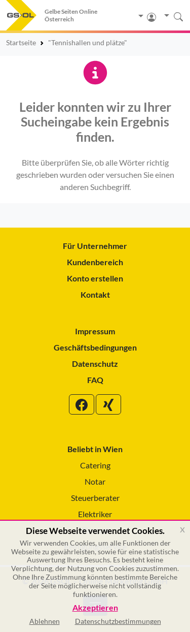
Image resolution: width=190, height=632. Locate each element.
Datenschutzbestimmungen (118, 621)
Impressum (95, 331)
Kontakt (95, 294)
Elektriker (95, 514)
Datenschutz (95, 363)
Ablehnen (44, 621)
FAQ (95, 380)
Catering (95, 465)
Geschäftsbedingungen (95, 347)
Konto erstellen (95, 278)
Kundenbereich (95, 262)
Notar (95, 481)
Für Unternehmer (95, 245)
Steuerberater (95, 497)
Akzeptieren (95, 608)
